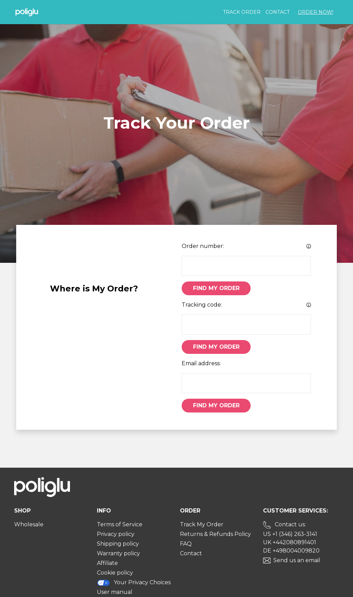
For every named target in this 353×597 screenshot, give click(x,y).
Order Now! (315, 12)
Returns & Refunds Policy (215, 534)
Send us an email (296, 560)
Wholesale (28, 524)
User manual (114, 592)
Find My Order (216, 288)
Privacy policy (115, 534)
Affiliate (107, 563)
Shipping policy (118, 543)
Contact (277, 12)
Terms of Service (119, 524)
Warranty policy (118, 553)
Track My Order (201, 524)
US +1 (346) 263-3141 (290, 534)
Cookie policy (115, 572)
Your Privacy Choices (134, 582)
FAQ (186, 543)
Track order (242, 12)
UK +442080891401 (289, 542)
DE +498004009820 (291, 550)
